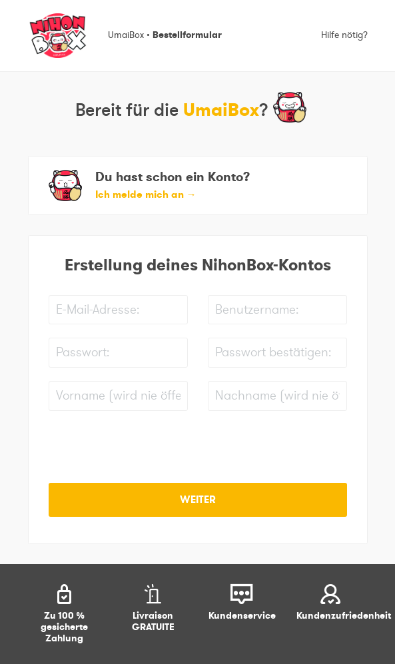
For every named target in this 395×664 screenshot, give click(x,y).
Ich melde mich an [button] (146, 194)
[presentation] (150, 450)
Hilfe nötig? (344, 35)
